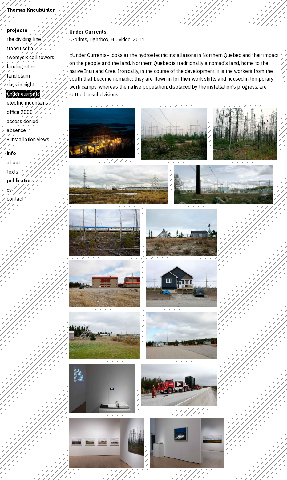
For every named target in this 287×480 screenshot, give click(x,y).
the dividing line (24, 39)
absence (16, 130)
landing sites (21, 66)
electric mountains (27, 103)
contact (15, 199)
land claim (18, 76)
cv (9, 190)
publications (20, 181)
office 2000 (20, 112)
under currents (23, 94)
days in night (20, 85)
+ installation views (28, 139)
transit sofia (20, 48)
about (13, 162)
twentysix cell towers (30, 57)
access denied (22, 121)
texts (12, 172)
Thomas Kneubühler (31, 10)
